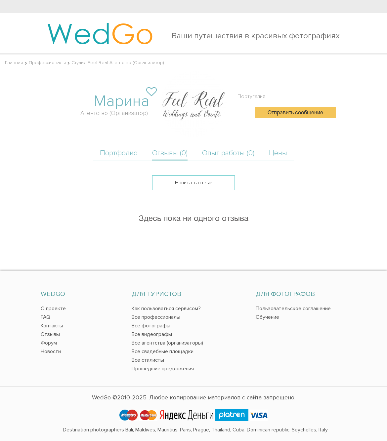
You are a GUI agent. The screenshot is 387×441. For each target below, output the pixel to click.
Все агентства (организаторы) (167, 343)
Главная (14, 62)
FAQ (45, 317)
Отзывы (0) (170, 153)
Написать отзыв (193, 182)
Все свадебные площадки (163, 351)
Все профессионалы (156, 317)
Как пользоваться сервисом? (166, 308)
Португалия (251, 96)
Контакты (52, 325)
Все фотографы (151, 325)
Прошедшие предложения (163, 368)
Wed (100, 33)
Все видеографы (152, 334)
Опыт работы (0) (228, 153)
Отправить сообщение (295, 113)
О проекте (53, 308)
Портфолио (119, 153)
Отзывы (50, 334)
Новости (51, 351)
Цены (278, 153)
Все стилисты (148, 360)
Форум (49, 343)
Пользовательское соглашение (293, 308)
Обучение (267, 317)
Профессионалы (47, 62)
